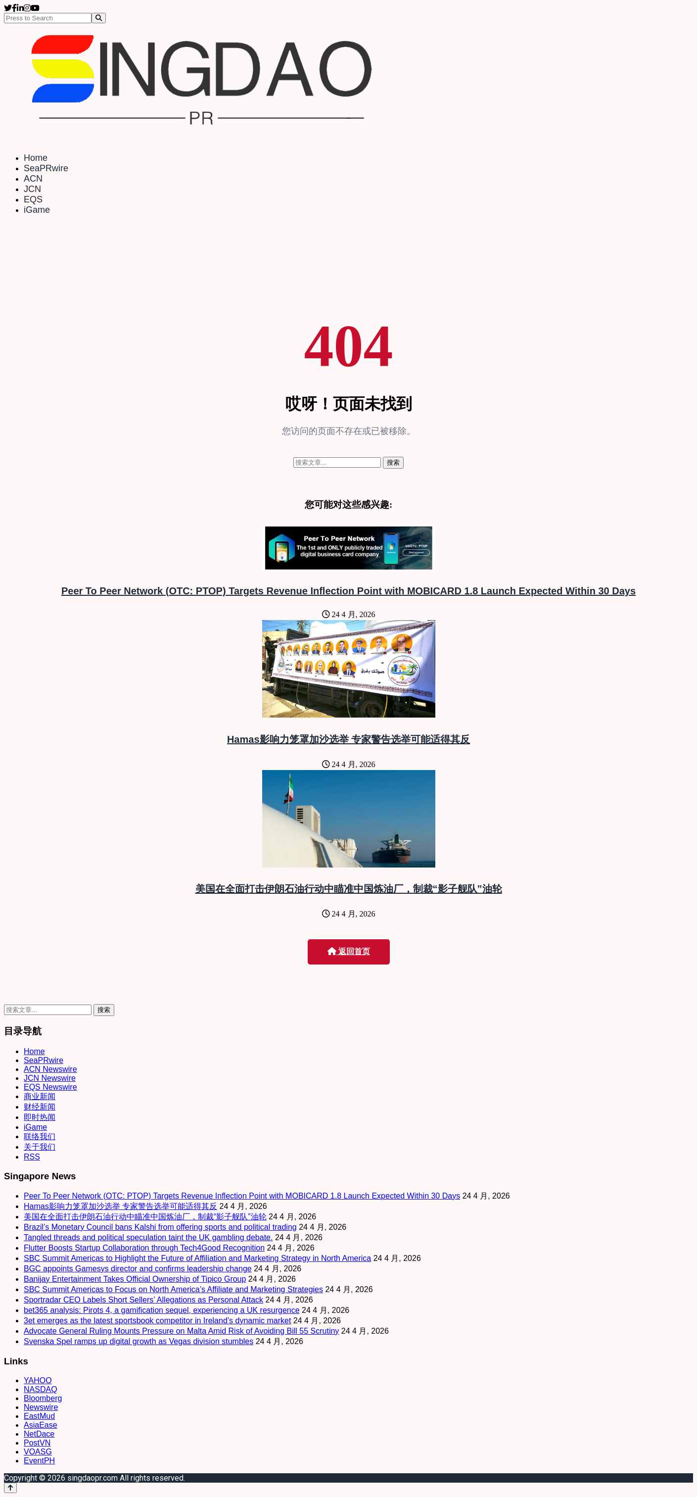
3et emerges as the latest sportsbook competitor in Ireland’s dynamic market (157, 1320)
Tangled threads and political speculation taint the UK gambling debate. (148, 1237)
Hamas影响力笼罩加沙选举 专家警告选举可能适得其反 (348, 739)
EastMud (39, 1416)
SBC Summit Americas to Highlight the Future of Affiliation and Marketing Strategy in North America (197, 1258)
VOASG (38, 1452)
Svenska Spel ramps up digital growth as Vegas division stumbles (138, 1341)
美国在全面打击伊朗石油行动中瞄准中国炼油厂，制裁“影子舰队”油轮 (348, 888)
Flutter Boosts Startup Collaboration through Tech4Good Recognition (144, 1248)
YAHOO (38, 1380)
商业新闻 (39, 1096)
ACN (33, 179)
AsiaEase (40, 1425)
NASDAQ (40, 1389)
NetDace (39, 1434)
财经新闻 (39, 1107)
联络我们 (39, 1136)
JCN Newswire (50, 1078)
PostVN (37, 1443)
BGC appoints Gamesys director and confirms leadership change (138, 1268)
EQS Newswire (50, 1087)
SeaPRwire (46, 168)
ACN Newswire (50, 1069)
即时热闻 (39, 1117)
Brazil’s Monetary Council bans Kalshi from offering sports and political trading (160, 1227)
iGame (37, 210)
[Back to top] (10, 1488)
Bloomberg (43, 1398)
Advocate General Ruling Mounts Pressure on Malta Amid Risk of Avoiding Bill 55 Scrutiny (181, 1331)
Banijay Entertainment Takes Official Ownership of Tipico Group (135, 1279)
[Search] (99, 18)
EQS (33, 199)
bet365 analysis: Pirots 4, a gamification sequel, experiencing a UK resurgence (162, 1310)
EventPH (39, 1460)
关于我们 (39, 1147)
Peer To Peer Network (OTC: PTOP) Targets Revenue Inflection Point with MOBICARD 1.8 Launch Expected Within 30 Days (348, 590)
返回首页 (348, 951)
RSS (32, 1157)
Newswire (41, 1407)
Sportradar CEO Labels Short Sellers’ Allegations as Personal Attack (143, 1300)
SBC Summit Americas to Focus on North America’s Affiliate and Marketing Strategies (173, 1289)
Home (35, 158)
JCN (32, 189)
